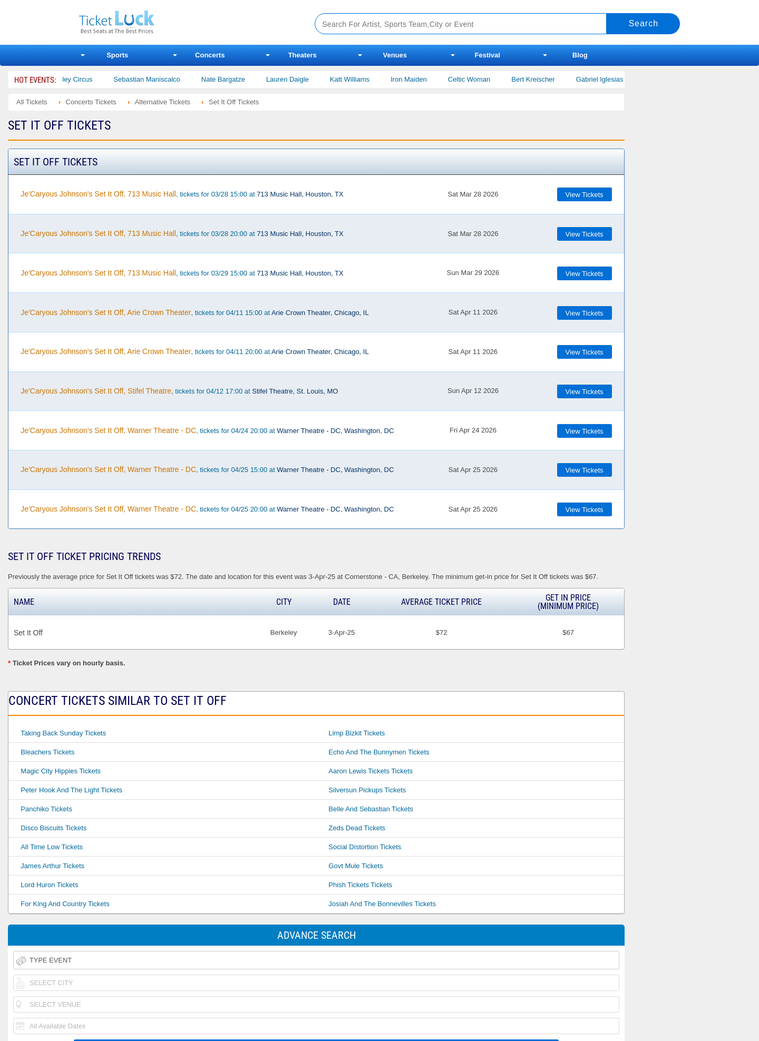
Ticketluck (184, 22)
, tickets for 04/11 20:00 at (194, 351)
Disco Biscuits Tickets (53, 828)
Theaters (302, 55)
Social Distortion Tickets (364, 847)
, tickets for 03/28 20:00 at (182, 233)
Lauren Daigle (299, 79)
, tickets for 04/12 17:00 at (179, 391)
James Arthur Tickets (52, 866)
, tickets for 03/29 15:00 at (182, 273)
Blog (580, 55)
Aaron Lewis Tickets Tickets (370, 771)
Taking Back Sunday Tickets (63, 733)
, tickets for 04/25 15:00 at (207, 469)
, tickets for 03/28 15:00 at (182, 194)
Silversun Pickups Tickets (367, 790)
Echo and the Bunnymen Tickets (378, 752)
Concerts (210, 55)
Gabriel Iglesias (612, 79)
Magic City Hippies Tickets (61, 771)
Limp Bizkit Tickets (356, 733)
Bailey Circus (85, 79)
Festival (487, 55)
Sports (117, 55)
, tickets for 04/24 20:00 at (207, 430)
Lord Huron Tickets (49, 885)
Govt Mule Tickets (355, 866)
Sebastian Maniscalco (158, 79)
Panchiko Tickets (46, 809)
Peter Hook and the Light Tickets (71, 790)
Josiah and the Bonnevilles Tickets (382, 904)
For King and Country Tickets (65, 904)
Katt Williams (362, 79)
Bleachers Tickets (47, 752)
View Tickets (585, 195)
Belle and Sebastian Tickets (370, 809)
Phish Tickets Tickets (360, 885)
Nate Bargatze (235, 79)
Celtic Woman (481, 79)
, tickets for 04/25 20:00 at (207, 509)
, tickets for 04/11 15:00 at (194, 312)
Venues (395, 55)
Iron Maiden (421, 79)
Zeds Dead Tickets (356, 828)
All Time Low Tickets (52, 847)
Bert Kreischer (545, 79)
